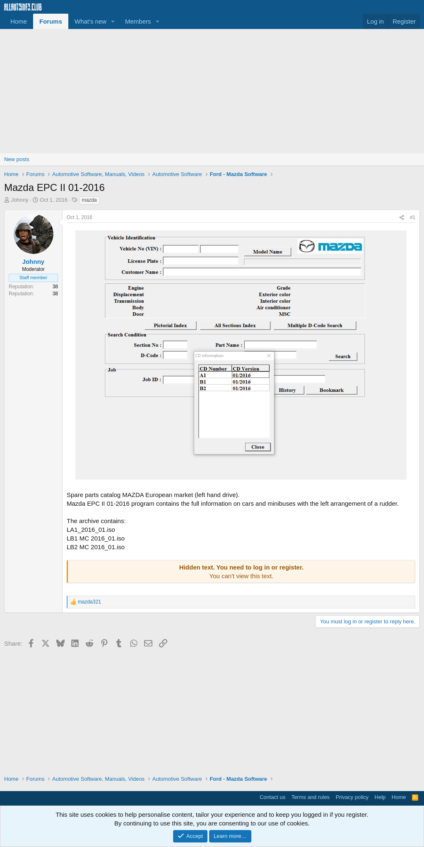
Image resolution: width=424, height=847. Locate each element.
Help (380, 797)
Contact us (272, 797)
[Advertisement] (212, 91)
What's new (90, 21)
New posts (16, 159)
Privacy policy (352, 797)
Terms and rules (311, 797)
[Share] (401, 217)
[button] (113, 21)
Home (18, 21)
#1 (412, 217)
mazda (89, 200)
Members (138, 21)
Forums (50, 21)
